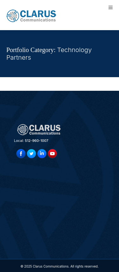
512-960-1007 (36, 140)
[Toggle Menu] (110, 7)
